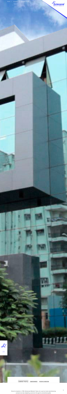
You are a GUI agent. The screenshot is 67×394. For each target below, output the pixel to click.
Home (8, 1)
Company (15, 1)
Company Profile (25, 1)
